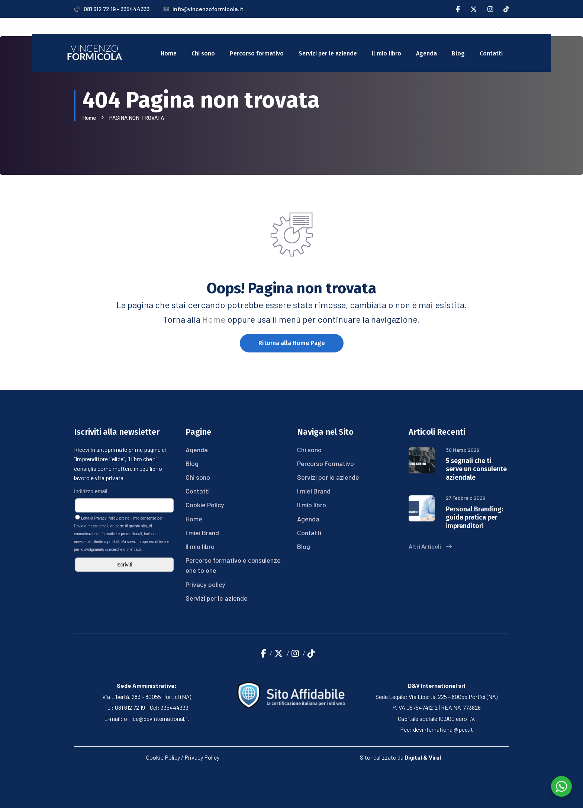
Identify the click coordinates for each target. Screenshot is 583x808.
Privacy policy (205, 584)
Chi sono (203, 53)
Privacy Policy (105, 518)
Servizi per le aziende (328, 53)
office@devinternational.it (156, 718)
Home (169, 53)
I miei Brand (202, 532)
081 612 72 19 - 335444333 (111, 8)
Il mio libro (386, 53)
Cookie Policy (205, 505)
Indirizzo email (90, 491)
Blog (458, 53)
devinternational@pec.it (443, 729)
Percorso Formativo (325, 463)
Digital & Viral (423, 757)
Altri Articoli (430, 546)
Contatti (491, 53)
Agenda (426, 53)
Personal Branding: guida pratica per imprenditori (474, 517)
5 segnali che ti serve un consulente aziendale (476, 469)
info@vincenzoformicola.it (203, 8)
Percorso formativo (257, 53)
